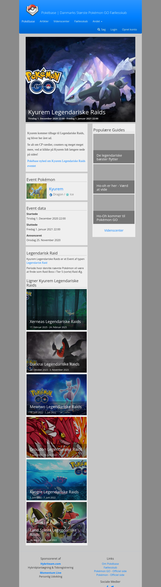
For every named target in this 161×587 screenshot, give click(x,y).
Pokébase (28, 21)
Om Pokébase (110, 564)
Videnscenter (61, 21)
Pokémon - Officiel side (110, 575)
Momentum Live (50, 573)
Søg (101, 29)
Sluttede (32, 225)
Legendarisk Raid (37, 263)
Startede (32, 214)
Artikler (44, 21)
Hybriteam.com (51, 564)
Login (114, 29)
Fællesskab (81, 21)
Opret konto (129, 29)
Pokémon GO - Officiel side (110, 571)
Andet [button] (97, 21)
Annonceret (34, 235)
